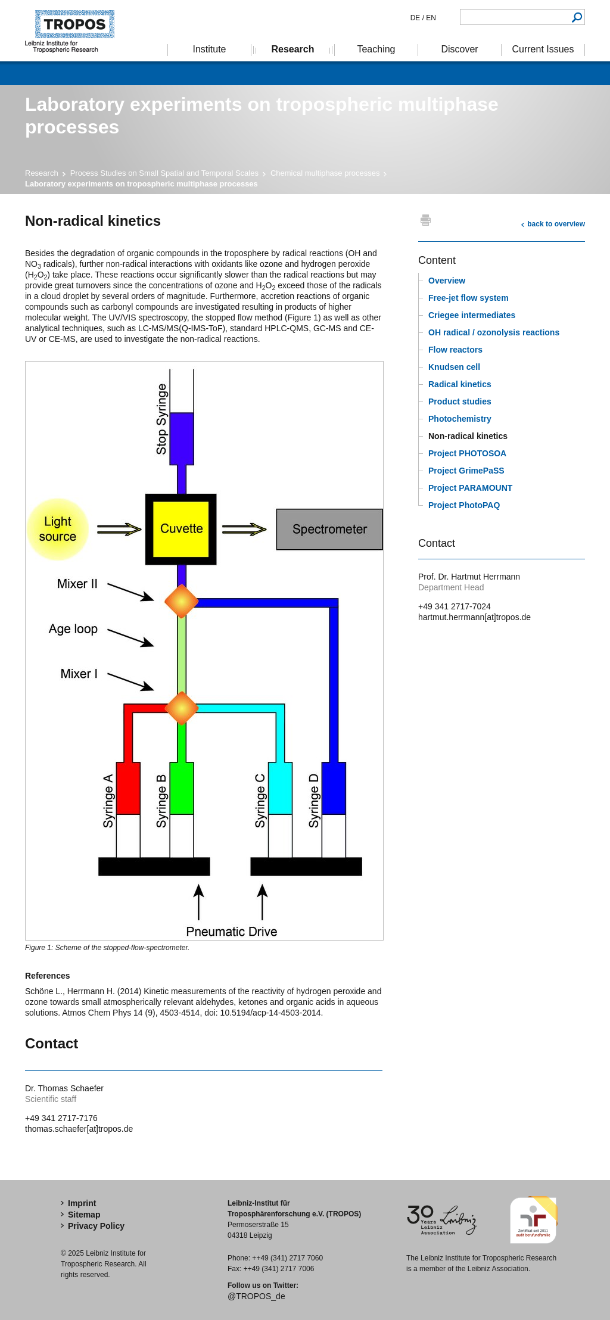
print (425, 219)
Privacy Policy (96, 1226)
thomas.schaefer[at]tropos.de (79, 1129)
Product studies (459, 401)
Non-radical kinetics (468, 436)
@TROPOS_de (256, 1296)
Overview (446, 280)
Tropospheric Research (75, 30)
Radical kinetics (459, 384)
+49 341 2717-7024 (454, 606)
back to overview (556, 224)
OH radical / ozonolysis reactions (493, 332)
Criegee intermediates (471, 315)
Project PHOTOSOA (467, 453)
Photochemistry (459, 419)
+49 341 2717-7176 (61, 1118)
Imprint (82, 1203)
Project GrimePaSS (466, 470)
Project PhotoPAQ (464, 505)
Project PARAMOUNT (470, 488)
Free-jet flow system (468, 298)
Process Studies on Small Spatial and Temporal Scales (164, 173)
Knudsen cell (454, 367)
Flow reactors (455, 349)
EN (430, 18)
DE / (417, 18)
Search (577, 17)
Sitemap (84, 1214)
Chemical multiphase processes (325, 173)
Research (41, 173)
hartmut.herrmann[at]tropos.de (474, 617)
